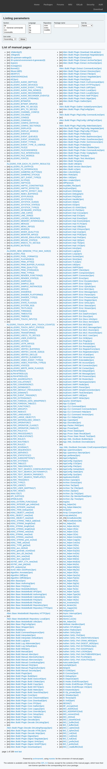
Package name (59, 23)
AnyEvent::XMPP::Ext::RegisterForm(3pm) (81, 349)
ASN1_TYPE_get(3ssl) (20, 545)
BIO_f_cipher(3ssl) (71, 728)
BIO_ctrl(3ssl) (69, 717)
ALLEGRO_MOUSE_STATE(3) (23, 240)
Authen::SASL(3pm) (71, 632)
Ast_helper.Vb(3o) (71, 600)
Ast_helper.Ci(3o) (70, 532)
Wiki (70, 4)
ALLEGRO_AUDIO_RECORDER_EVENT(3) (29, 96)
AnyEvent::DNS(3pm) (72, 191)
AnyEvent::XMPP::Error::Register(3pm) (80, 300)
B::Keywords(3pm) (71, 690)
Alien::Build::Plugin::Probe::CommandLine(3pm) (83, 150)
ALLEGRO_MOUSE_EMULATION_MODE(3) (30, 237)
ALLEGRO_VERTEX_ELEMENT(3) (25, 357)
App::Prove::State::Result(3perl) (77, 433)
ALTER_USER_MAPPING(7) (23, 488)
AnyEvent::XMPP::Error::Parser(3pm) (79, 295)
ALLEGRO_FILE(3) (18, 147)
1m (14, 30)
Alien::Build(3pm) (17, 630)
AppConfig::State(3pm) (73, 472)
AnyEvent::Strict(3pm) (72, 259)
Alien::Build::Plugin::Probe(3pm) (77, 145)
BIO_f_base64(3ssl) (71, 720)
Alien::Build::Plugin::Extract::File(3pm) (79, 74)
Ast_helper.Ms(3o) (71, 564)
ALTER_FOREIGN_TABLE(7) (23, 403)
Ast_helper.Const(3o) (72, 537)
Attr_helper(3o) (69, 621)
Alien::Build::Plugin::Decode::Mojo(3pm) (27, 733)
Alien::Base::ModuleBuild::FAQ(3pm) (26, 600)
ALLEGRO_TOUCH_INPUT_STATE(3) (27, 327)
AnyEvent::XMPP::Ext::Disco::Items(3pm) (81, 322)
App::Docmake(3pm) (72, 422)
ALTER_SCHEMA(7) (19, 447)
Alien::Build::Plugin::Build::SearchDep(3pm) (29, 692)
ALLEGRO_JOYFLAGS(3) (21, 196)
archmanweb (38, 759)
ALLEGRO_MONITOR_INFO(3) (24, 234)
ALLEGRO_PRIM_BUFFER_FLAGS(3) (27, 265)
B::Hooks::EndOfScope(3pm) (75, 681)
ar (34, 25)
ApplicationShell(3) (71, 477)
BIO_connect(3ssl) (71, 714)
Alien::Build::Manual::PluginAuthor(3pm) (27, 668)
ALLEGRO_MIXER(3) (19, 229)
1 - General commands (14, 28)
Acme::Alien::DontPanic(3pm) (23, 570)
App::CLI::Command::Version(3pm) (78, 414)
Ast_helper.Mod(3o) (71, 562)
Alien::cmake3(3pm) (71, 180)
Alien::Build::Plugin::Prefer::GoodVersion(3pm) (83, 139)
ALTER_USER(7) (17, 485)
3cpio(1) (14, 63)
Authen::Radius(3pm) (72, 630)
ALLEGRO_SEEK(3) (19, 289)
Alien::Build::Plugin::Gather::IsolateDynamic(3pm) (80, 107)
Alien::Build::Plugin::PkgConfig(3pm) (78, 109)
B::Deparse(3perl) (71, 679)
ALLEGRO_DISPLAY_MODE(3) (24, 131)
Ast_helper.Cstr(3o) (71, 542)
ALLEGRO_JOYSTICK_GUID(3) (24, 202)
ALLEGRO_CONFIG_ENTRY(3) (24, 123)
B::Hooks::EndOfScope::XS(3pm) (77, 687)
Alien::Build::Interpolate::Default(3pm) (26, 638)
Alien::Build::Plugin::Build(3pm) (23, 676)
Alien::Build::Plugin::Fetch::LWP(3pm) (79, 87)
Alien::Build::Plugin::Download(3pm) (26, 747)
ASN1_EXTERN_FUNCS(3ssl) (23, 502)
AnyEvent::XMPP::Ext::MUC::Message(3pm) (82, 327)
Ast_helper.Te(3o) (70, 589)
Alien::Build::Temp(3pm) (73, 161)
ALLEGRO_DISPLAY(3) (20, 128)
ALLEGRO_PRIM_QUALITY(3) (23, 267)
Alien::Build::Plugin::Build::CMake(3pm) (27, 681)
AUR (101, 4)
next (16, 752)
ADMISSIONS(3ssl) (18, 77)
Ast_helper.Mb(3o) (71, 556)
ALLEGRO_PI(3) (17, 254)
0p (14, 25)
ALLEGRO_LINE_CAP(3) (21, 213)
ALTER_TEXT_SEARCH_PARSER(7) (26, 474)
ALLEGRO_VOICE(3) (19, 365)
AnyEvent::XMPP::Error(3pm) (75, 278)
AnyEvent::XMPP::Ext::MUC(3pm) (78, 324)
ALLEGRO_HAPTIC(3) (20, 183)
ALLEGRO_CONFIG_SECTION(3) (25, 126)
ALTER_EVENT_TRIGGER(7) (23, 395)
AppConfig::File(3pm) (72, 466)
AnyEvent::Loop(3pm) (72, 254)
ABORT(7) (15, 74)
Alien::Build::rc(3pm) (72, 169)
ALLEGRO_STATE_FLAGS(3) (23, 303)
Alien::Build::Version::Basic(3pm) (77, 166)
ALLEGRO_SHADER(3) (20, 292)
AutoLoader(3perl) (71, 662)
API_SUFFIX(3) (17, 496)
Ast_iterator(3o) (69, 605)
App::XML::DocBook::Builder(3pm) (78, 439)
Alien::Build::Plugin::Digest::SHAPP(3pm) (28, 744)
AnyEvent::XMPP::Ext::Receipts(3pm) (79, 346)
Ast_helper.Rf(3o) (70, 581)
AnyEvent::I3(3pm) (71, 202)
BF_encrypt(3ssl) (70, 706)
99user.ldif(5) (16, 71)
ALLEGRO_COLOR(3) (20, 115)
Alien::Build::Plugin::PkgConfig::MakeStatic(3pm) (80, 126)
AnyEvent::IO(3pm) (71, 205)
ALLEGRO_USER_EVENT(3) (23, 338)
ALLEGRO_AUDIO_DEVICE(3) (24, 85)
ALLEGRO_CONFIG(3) (20, 120)
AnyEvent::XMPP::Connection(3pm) (78, 275)
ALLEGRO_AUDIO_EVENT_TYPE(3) (26, 87)
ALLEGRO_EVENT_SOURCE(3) (24, 139)
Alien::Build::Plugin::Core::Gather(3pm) (27, 706)
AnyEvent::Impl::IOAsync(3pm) (76, 229)
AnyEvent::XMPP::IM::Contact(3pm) (78, 368)
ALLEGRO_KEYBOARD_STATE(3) (25, 210)
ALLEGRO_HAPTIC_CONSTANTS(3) (26, 186)
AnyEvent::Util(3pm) (71, 265)
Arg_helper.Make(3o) (72, 507)
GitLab (79, 4)
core (47, 25)
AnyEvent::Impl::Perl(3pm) (74, 237)
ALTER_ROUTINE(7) (19, 442)
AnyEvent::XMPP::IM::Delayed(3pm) (78, 371)
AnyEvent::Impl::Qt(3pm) (73, 240)
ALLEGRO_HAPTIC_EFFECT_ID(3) (26, 191)
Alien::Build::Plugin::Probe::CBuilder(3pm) (81, 147)
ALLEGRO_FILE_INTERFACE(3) (24, 153)
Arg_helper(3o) (69, 504)
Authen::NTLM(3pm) (72, 627)
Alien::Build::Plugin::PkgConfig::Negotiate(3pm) (83, 128)
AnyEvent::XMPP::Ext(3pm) (75, 311)
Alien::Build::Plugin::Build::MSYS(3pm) (27, 687)
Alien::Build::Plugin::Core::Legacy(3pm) (27, 709)
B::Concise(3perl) (70, 673)
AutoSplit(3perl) (69, 665)
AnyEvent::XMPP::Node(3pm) (76, 384)
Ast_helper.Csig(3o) (71, 540)
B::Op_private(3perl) (72, 692)
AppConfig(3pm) (70, 458)
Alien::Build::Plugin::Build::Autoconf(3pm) (28, 679)
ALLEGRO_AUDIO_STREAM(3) (24, 98)
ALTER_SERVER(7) (19, 453)
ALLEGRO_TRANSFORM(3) (23, 333)
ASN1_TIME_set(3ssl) (20, 542)
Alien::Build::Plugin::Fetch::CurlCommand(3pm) (83, 82)
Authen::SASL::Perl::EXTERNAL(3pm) (79, 646)
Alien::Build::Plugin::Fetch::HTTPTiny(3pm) (81, 85)
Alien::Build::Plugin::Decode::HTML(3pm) (28, 731)
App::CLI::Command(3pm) (74, 406)
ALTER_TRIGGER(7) (19, 480)
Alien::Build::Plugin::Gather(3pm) (77, 101)
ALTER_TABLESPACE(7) (21, 466)
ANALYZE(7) (16, 493)
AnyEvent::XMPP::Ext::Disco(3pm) (78, 316)
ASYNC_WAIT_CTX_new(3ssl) (23, 562)
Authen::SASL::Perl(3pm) (74, 635)
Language (32, 23)
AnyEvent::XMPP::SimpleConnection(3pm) (81, 390)
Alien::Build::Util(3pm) (72, 164)
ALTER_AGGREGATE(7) (21, 379)
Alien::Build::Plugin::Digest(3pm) (24, 736)
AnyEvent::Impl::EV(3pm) (74, 215)
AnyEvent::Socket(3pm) (73, 256)
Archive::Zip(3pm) (70, 491)
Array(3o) (67, 510)
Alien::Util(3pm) (69, 177)
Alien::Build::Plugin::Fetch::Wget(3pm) (79, 98)
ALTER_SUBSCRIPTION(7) (22, 458)
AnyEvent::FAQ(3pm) (72, 196)
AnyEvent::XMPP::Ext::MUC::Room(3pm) (81, 330)
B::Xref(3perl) (69, 700)
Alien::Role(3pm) (70, 175)
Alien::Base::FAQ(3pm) (20, 586)
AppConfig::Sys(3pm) (72, 474)
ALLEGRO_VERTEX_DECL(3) (23, 354)
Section (6, 23)
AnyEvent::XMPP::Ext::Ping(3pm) (77, 341)
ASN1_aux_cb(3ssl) (19, 548)
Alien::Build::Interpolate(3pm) (23, 635)
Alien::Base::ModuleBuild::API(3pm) (26, 591)
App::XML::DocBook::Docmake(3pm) (79, 442)
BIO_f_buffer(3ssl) (71, 722)
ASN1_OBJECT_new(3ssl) (22, 512)
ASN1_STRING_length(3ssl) (22, 523)
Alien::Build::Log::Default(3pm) (23, 646)
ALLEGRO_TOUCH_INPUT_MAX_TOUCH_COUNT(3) (31, 324)
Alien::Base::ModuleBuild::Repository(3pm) (29, 605)
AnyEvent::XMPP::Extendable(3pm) (78, 360)
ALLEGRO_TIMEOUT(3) (21, 314)
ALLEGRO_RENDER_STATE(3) (24, 278)
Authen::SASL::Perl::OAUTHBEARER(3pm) (82, 654)
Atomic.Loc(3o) (69, 619)
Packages (48, 4)
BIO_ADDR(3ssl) (70, 709)
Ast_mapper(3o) (70, 608)
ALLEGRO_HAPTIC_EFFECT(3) (24, 188)
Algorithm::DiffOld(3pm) (20, 578)
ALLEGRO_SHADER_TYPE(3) (23, 297)
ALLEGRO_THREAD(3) (20, 311)
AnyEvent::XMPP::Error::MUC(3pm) (78, 289)
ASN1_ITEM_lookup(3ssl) (21, 510)
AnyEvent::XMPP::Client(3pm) (76, 270)
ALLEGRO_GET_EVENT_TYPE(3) (25, 177)
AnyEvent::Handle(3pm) (73, 199)
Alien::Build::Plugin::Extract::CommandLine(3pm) (80, 68)
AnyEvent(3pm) (69, 188)
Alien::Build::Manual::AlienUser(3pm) (26, 660)
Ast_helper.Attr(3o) (71, 526)
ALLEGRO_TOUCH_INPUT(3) (23, 319)
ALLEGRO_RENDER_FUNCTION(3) (26, 275)
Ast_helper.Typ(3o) (71, 591)
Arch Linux (15, 4)
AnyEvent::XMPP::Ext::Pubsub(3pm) (79, 344)
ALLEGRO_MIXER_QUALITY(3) (24, 232)
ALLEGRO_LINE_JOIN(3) (21, 215)
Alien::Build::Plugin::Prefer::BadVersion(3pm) (82, 136)
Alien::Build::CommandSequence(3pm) (27, 632)
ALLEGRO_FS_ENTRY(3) (21, 166)
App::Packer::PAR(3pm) (73, 425)
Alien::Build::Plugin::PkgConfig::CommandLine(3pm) (82, 115)
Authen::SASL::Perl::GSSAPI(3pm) (78, 649)
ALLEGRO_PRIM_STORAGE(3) (24, 270)
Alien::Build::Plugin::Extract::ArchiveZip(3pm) (82, 63)
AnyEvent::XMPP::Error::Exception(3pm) (80, 281)
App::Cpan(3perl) (70, 420)
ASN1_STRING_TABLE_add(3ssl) (25, 521)
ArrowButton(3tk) (74, 518)
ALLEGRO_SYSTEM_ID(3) (22, 305)
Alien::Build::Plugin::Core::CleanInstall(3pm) (29, 698)
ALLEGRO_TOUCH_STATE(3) (23, 330)
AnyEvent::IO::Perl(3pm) (73, 210)
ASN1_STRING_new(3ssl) (21, 532)
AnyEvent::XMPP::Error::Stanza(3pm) (79, 305)
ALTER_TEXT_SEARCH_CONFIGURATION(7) (31, 469)
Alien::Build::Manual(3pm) (21, 651)
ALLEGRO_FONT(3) (19, 158)
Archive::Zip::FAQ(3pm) (73, 493)
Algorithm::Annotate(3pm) (21, 572)
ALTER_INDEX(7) (18, 412)
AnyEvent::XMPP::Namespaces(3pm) (79, 382)
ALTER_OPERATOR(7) (20, 422)
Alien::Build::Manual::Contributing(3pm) (27, 662)
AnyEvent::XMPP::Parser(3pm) (76, 387)
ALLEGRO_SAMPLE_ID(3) (22, 284)
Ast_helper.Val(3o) (71, 597)
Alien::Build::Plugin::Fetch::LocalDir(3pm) (81, 93)
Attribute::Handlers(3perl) (74, 624)
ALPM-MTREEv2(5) (19, 376)
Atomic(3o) (67, 616)
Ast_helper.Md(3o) (71, 559)
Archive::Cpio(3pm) (71, 480)
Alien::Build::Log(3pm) (20, 641)
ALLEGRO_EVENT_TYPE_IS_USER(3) (27, 145)
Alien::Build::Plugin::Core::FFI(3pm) (25, 703)
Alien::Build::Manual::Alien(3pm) (24, 654)
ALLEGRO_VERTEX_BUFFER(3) (25, 349)
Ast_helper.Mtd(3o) (71, 567)
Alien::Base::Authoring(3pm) (22, 583)
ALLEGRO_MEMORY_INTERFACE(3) (27, 221)
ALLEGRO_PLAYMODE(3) (22, 259)
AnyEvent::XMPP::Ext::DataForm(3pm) (80, 314)
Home (37, 4)
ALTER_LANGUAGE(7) (20, 414)
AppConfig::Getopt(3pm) (73, 469)
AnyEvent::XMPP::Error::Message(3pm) (80, 292)
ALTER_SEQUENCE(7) (20, 450)
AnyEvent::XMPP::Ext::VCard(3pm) (78, 354)
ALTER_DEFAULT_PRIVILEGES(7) (25, 390)
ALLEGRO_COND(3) (19, 117)
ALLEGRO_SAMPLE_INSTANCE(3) (26, 286)
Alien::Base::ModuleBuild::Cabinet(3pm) (27, 597)
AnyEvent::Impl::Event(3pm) (75, 218)
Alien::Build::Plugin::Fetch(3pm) (76, 79)
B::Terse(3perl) (69, 698)
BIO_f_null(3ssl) (70, 736)
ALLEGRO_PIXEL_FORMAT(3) (24, 256)
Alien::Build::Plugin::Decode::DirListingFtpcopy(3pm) (29, 728)
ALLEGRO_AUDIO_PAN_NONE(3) (25, 90)
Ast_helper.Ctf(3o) (71, 545)
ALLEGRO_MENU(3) (19, 224)
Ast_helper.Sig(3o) (71, 583)
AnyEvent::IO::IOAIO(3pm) (74, 207)
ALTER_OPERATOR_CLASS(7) (24, 425)
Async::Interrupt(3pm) (72, 613)
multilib (47, 30)
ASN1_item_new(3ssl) (20, 556)
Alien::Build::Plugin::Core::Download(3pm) (28, 700)
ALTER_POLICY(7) (18, 431)
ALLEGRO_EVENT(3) (20, 134)
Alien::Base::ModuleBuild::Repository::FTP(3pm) (31, 608)
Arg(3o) (66, 502)
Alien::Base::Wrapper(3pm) (22, 627)
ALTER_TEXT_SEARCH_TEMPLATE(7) (28, 477)
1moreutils (14, 32)
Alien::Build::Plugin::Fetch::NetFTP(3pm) (80, 96)
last (20, 752)
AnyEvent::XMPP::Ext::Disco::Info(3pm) (80, 319)
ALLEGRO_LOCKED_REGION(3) (25, 218)
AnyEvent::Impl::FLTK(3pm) (75, 224)
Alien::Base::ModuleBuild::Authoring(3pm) (28, 594)
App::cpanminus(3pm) (72, 450)
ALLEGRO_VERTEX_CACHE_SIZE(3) (27, 352)
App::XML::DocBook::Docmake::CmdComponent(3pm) (83, 447)
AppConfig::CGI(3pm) (72, 463)
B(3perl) (66, 668)
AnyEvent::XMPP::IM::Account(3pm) (78, 363)
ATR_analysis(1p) (18, 567)
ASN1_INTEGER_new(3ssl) (22, 507)
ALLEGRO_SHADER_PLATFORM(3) (26, 295)
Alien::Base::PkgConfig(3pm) (23, 624)
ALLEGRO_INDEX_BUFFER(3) (24, 194)
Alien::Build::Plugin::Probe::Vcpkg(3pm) (80, 153)
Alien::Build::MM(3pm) (20, 649)
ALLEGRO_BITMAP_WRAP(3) (23, 104)
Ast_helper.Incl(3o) (71, 553)
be (34, 28)
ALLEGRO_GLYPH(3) (20, 180)
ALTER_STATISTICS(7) (20, 455)
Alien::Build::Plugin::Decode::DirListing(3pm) (29, 722)
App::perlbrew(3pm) (71, 455)
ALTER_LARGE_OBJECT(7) (22, 417)
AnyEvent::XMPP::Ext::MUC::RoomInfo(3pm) (82, 333)
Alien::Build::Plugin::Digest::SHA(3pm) (26, 741)
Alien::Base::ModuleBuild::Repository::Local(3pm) (28, 619)
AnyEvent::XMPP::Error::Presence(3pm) (80, 297)
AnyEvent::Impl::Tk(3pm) (73, 243)
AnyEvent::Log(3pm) (72, 251)
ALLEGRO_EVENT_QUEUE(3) (24, 136)
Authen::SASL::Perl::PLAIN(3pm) (77, 657)
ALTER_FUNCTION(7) (20, 406)
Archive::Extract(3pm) (72, 482)
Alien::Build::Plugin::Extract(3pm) (77, 57)
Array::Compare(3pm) (72, 512)
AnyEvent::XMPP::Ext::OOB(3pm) (77, 338)
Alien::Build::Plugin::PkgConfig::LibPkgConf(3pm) (80, 120)
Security (90, 4)
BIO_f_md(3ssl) (70, 733)
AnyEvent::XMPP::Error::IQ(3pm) (77, 284)
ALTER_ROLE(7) (17, 439)
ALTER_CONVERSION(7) (21, 384)
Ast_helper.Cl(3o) (70, 534)
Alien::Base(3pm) (17, 581)
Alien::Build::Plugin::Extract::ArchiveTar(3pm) (82, 60)
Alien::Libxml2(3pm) (71, 172)
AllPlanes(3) (68, 183)
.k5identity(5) (16, 52)
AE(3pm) (14, 79)
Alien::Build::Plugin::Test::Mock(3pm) (79, 158)
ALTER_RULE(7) (17, 444)
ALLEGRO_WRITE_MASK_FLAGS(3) (26, 368)
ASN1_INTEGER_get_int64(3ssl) (24, 504)
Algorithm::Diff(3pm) (19, 575)
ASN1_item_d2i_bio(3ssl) (21, 553)
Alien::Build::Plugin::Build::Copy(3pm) (26, 684)
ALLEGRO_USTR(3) (19, 341)
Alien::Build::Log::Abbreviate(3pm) (25, 643)
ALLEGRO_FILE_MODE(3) (22, 155)
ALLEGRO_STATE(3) (19, 300)
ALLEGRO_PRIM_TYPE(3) (22, 273)
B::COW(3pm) (69, 670)
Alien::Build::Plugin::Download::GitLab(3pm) (82, 52)
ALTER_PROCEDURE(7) (21, 433)
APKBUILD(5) (16, 499)
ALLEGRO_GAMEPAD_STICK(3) (25, 175)
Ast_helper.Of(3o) (70, 572)
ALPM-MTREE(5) (18, 371)
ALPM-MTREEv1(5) (19, 374)
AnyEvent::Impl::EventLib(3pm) (76, 221)
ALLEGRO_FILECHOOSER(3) (23, 150)
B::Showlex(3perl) (71, 695)
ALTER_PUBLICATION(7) (21, 436)
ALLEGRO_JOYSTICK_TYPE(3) (24, 207)
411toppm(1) (16, 66)
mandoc (52, 759)
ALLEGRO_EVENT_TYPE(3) (23, 142)
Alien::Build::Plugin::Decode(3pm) (25, 720)
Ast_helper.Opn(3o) (71, 575)
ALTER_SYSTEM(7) (19, 461)
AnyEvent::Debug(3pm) (73, 194)
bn (34, 32)
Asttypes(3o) (68, 610)
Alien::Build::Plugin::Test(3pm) (76, 155)
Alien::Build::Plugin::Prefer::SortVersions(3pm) (83, 142)
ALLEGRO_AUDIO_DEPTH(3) (23, 82)
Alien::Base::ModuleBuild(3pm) (23, 589)
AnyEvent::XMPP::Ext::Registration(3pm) (80, 352)
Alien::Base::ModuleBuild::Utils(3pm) (26, 621)
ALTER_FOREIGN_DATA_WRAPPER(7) (28, 401)
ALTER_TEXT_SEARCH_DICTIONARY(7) (28, 472)
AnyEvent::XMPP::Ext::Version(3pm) (78, 357)
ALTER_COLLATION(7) (20, 382)
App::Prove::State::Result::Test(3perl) (79, 436)
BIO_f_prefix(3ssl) (71, 741)
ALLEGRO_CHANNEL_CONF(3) (24, 112)
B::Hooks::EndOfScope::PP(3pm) (77, 684)
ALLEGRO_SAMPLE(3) (20, 281)
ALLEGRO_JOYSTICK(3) (21, 199)
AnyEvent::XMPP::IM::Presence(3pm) (79, 376)
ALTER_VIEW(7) (17, 491)
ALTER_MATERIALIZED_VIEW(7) (25, 420)
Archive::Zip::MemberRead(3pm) (77, 496)
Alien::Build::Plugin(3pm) (21, 673)
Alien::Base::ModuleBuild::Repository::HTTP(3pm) (28, 613)
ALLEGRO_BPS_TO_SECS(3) (23, 109)
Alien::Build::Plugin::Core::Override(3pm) (28, 711)
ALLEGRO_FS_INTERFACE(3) (24, 169)
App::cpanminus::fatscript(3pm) (76, 453)
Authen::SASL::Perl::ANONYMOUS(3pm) (81, 638)
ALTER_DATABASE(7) (20, 387)
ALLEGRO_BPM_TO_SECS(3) (23, 107)
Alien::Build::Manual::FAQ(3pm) (24, 665)
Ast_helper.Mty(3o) (71, 570)
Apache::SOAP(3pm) (72, 401)
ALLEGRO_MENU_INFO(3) (22, 226)
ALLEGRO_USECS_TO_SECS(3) (25, 335)
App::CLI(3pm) (69, 403)
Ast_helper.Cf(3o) (70, 529)
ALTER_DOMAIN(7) (19, 393)
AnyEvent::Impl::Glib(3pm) (74, 226)
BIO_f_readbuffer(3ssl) (73, 747)
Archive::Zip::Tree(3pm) (73, 499)
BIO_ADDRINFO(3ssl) (72, 711)
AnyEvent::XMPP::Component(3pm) (78, 273)
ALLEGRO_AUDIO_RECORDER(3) (26, 93)
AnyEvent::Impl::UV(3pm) (74, 245)
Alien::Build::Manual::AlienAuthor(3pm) (27, 657)
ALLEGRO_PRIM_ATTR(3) (22, 262)
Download (98, 9)
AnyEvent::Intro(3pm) (72, 248)
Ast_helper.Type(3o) (71, 594)
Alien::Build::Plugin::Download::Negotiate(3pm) (83, 55)
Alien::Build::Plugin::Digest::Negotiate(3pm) (29, 739)
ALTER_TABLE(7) (18, 463)
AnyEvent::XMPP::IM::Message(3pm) (79, 374)
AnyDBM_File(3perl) (72, 186)
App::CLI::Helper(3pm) (72, 417)
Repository (47, 23)
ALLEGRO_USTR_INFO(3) (22, 344)
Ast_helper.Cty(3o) (71, 548)
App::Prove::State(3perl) (73, 431)
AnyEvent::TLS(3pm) (72, 262)
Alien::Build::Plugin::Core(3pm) (23, 695)
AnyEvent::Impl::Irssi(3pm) (74, 232)
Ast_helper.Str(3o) (71, 586)
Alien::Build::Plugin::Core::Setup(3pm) (26, 714)
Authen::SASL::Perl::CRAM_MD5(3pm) (80, 641)
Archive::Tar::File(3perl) (73, 488)
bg (34, 30)
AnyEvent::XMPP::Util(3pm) (75, 395)
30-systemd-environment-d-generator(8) (28, 60)
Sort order (7, 37)
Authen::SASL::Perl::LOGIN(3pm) (77, 651)
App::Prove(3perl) (70, 428)
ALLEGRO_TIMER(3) (19, 316)
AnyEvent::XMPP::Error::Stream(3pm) (79, 308)
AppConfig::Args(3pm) (72, 461)
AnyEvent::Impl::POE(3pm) (74, 234)
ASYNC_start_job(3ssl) (20, 564)
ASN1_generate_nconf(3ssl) (22, 551)
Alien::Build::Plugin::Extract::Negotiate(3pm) (82, 77)
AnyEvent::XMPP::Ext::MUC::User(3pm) (80, 335)
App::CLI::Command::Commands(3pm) (80, 409)
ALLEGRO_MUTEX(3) (20, 245)
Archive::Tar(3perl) (71, 485)
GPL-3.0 (44, 763)
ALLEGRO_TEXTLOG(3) (21, 308)
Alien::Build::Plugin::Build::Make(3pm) (26, 690)
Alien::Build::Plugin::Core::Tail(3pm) (25, 717)
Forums (60, 4)
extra (47, 28)
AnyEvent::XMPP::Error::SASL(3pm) (78, 303)
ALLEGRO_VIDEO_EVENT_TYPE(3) (26, 360)
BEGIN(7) (67, 703)
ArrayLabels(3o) (70, 515)
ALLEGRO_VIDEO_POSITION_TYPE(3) (28, 363)
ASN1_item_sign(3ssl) (20, 559)
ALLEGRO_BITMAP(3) (20, 101)
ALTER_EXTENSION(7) (20, 398)
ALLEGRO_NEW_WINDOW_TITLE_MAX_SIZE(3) (29, 251)
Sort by (84, 23)
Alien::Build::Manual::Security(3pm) (25, 670)
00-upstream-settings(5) (21, 57)
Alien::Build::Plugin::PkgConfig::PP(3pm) (80, 131)
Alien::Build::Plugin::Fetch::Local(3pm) (79, 90)
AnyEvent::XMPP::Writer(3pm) (76, 398)
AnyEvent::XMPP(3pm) (73, 267)
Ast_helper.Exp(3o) (71, 551)
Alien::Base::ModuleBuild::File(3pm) (26, 602)
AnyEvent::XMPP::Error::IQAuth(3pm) (79, 286)
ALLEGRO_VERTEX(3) (20, 346)
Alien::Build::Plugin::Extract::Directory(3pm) (81, 71)
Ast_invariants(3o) (71, 602)
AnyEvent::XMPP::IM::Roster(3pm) (78, 379)
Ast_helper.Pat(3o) (71, 578)
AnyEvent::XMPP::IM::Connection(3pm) (80, 365)
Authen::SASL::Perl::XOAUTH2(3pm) (79, 660)
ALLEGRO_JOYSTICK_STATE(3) (25, 205)
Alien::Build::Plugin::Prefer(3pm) (77, 134)
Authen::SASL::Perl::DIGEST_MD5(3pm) (80, 643)
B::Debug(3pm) (69, 676)
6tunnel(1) (15, 68)
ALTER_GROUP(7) (18, 409)
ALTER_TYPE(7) (17, 482)
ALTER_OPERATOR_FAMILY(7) (24, 428)
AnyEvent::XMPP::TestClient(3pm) (78, 393)
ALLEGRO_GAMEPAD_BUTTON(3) (26, 172)
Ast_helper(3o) (69, 523)
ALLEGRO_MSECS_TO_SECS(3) (25, 243)
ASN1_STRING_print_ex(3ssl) (23, 540)
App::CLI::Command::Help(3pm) (77, 412)
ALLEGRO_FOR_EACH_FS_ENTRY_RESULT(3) (28, 164)
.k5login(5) (15, 55)
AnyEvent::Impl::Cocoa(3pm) (75, 213)
